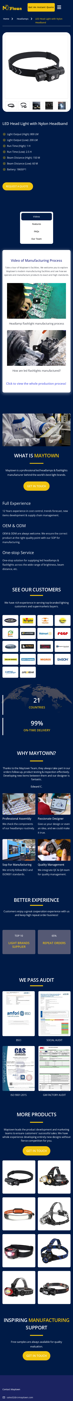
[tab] (36, 216)
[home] (14, 7)
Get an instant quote (41, 7)
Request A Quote (17, 186)
